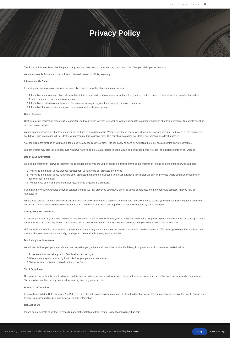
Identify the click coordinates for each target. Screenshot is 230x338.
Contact (195, 4)
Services (182, 4)
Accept (199, 331)
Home (171, 4)
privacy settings (132, 331)
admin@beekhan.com (128, 312)
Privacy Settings (217, 331)
